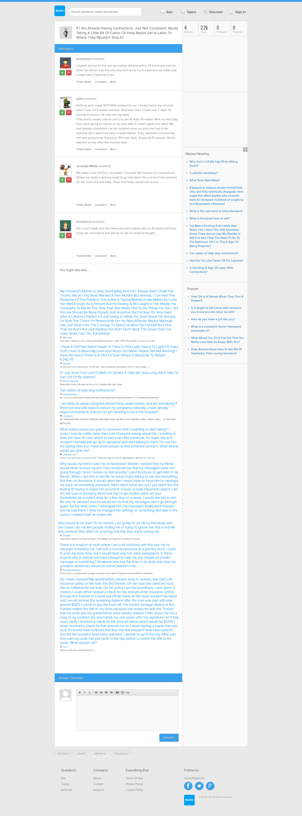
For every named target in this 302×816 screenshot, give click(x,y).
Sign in (237, 12)
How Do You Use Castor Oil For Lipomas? (216, 261)
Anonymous (83, 59)
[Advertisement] (121, 191)
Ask (166, 12)
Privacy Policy (134, 784)
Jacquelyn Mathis (87, 166)
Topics (188, 12)
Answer (169, 737)
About (97, 778)
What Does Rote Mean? (205, 180)
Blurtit (60, 11)
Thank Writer (83, 82)
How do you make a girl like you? (213, 319)
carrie (79, 98)
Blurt (113, 82)
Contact (98, 784)
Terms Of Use (134, 778)
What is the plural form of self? (210, 218)
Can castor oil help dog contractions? (87, 390)
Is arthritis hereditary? (204, 173)
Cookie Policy (134, 790)
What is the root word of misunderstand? (216, 211)
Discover (213, 12)
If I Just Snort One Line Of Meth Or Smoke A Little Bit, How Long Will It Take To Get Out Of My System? (119, 375)
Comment (101, 82)
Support (98, 790)
